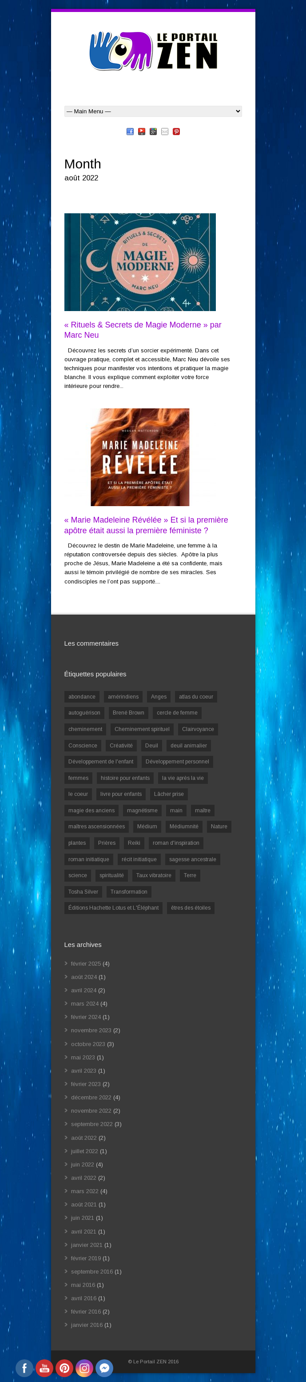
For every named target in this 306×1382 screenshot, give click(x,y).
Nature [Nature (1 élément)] (219, 826)
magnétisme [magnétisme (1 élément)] (142, 810)
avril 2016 (83, 1298)
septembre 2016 (92, 1271)
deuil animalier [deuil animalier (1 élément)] (189, 746)
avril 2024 (83, 990)
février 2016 (86, 1311)
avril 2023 (83, 1070)
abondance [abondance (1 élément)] (81, 697)
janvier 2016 (87, 1325)
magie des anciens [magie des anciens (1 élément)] (91, 810)
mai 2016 (83, 1285)
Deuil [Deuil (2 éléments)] (151, 746)
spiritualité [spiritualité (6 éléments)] (111, 875)
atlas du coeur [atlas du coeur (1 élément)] (196, 697)
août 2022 (84, 1137)
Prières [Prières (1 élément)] (106, 843)
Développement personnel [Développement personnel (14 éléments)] (177, 762)
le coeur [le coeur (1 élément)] (78, 794)
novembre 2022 (91, 1110)
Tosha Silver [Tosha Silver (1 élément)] (83, 892)
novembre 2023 (91, 1030)
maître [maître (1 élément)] (203, 810)
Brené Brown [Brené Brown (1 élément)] (128, 713)
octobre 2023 (88, 1044)
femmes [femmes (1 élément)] (78, 778)
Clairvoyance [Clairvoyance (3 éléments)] (198, 729)
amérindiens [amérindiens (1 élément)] (123, 697)
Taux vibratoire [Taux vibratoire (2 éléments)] (153, 875)
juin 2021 (82, 1217)
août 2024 (84, 977)
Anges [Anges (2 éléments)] (159, 697)
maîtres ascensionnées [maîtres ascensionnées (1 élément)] (96, 826)
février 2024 (86, 1017)
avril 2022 (83, 1177)
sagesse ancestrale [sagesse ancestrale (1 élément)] (192, 859)
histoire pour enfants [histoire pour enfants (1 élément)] (125, 778)
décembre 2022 (91, 1097)
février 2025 (86, 963)
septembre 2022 (92, 1124)
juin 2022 (82, 1164)
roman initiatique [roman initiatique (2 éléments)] (88, 859)
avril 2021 (83, 1231)
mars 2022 (85, 1191)
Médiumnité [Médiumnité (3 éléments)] (184, 826)
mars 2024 (85, 1003)
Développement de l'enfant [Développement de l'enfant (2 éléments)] (100, 762)
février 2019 (86, 1258)
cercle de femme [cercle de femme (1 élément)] (177, 713)
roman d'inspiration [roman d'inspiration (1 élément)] (176, 843)
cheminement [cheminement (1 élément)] (85, 729)
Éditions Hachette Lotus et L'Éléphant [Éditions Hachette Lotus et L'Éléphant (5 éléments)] (113, 908)
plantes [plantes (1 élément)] (77, 843)
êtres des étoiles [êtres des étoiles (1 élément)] (191, 908)
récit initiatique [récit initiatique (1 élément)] (139, 859)
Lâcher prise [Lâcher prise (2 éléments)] (169, 794)
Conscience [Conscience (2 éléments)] (82, 746)
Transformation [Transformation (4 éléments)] (129, 892)
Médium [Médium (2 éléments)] (147, 826)
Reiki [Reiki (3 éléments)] (134, 843)
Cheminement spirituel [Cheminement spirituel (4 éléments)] (142, 729)
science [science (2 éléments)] (77, 875)
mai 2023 (83, 1057)
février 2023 (86, 1084)
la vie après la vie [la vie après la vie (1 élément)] (183, 778)
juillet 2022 (84, 1151)
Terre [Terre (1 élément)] (190, 875)
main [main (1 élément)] (176, 810)
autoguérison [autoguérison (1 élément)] (84, 713)
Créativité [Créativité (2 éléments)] (121, 746)
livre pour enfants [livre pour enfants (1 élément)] (121, 794)
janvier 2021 (87, 1245)
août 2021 (84, 1204)
